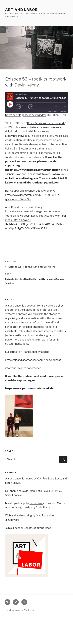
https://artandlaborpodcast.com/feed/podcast (33, 359)
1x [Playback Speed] (25, 107)
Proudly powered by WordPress (19, 610)
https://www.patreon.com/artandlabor (30, 388)
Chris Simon (43, 507)
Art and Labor (21, 10)
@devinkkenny (14, 135)
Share (63, 111)
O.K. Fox (41, 515)
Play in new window (34, 115)
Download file (13, 115)
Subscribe (52, 111)
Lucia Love (36, 503)
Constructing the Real (37, 527)
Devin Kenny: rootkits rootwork (46, 123)
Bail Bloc (19, 148)
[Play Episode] (10, 104)
